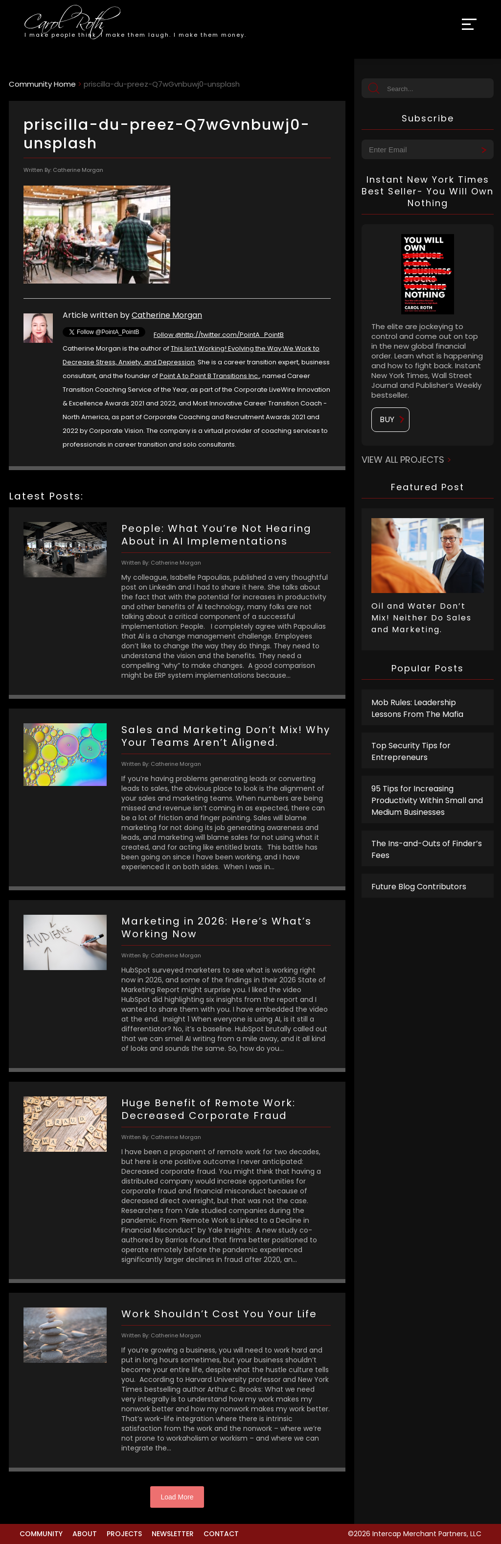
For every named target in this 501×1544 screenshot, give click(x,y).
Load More (177, 1497)
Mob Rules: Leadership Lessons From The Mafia (417, 708)
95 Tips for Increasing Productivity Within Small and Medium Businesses (427, 800)
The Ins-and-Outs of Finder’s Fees (426, 849)
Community (41, 1534)
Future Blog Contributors (418, 886)
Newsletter (173, 1534)
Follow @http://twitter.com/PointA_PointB (219, 334)
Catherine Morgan (167, 315)
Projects (124, 1534)
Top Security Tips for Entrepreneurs (411, 751)
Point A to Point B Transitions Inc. (209, 375)
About (84, 1534)
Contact (221, 1534)
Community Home (42, 84)
